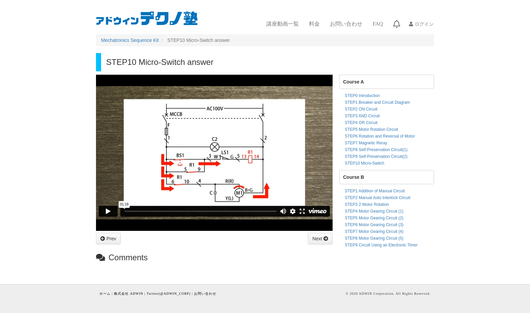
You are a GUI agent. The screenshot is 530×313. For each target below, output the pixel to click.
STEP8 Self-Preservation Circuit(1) (376, 149)
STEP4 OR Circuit (361, 122)
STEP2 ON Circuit (361, 109)
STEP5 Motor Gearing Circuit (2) (374, 218)
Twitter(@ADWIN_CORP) (169, 293)
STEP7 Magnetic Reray (366, 143)
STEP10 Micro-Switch (364, 163)
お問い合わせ (346, 24)
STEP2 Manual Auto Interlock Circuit (377, 197)
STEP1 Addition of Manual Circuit (375, 191)
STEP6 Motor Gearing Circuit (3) (374, 224)
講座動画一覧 (282, 24)
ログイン (424, 24)
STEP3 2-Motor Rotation (367, 204)
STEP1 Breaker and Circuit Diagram (377, 102)
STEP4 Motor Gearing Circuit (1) (374, 211)
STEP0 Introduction (362, 95)
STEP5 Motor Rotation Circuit (371, 129)
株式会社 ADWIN (128, 293)
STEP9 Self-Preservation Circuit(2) (376, 156)
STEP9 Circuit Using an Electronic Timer (381, 245)
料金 (314, 24)
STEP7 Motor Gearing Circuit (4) (374, 231)
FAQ (377, 24)
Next (317, 238)
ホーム (105, 293)
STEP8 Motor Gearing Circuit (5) (374, 238)
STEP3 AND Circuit (362, 116)
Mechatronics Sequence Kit (130, 40)
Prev (110, 238)
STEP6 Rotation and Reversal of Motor (380, 136)
